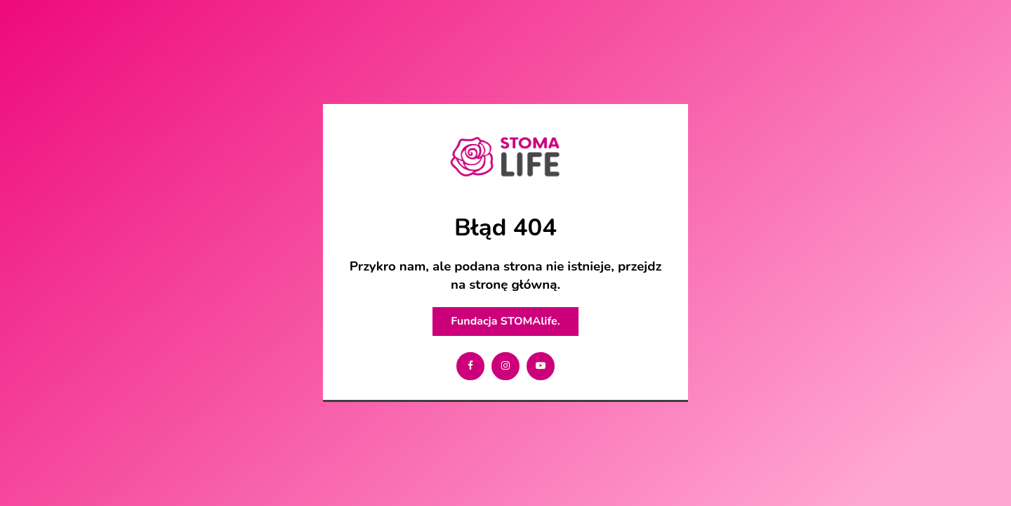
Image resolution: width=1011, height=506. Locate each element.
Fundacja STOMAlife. (505, 321)
